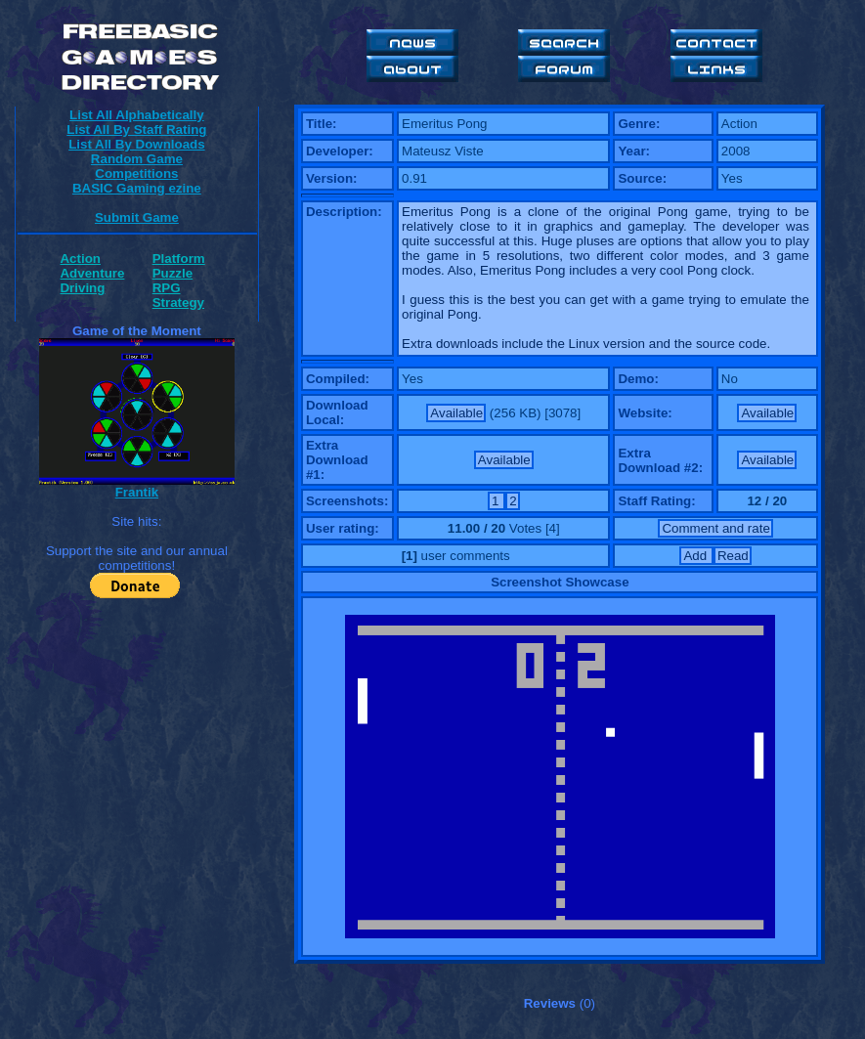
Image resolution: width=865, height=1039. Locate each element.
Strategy (178, 302)
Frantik (136, 492)
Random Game (137, 159)
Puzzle (172, 273)
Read (733, 555)
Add (696, 555)
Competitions (136, 173)
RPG (166, 288)
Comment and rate (715, 528)
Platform (178, 258)
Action (80, 258)
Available (456, 413)
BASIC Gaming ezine (136, 188)
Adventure (92, 273)
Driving (82, 288)
